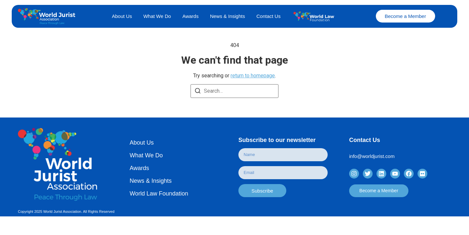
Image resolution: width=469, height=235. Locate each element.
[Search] (197, 91)
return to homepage (253, 75)
